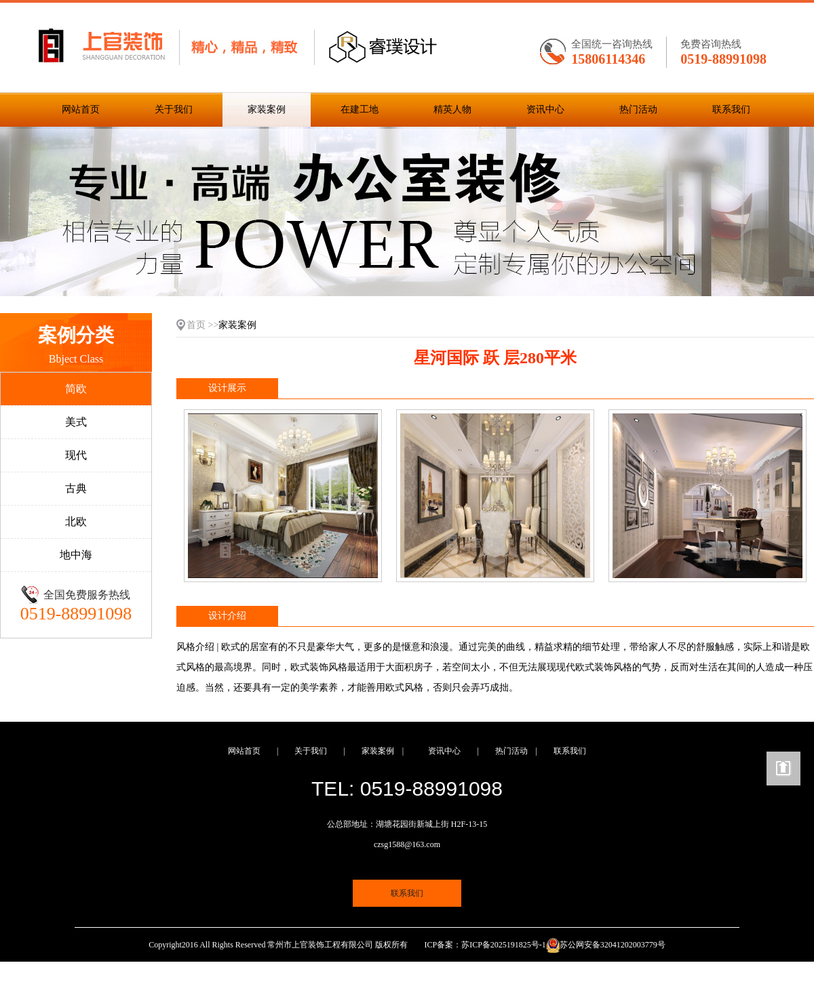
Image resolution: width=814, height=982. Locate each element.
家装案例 (267, 109)
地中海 (76, 554)
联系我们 (731, 109)
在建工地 (360, 109)
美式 (76, 422)
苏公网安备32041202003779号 (612, 944)
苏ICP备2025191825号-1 (503, 944)
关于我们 (174, 109)
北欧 (76, 521)
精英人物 (452, 109)
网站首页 (81, 109)
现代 (76, 455)
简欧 (76, 388)
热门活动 (638, 109)
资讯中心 (545, 109)
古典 (76, 488)
